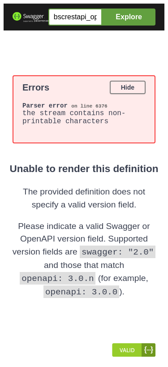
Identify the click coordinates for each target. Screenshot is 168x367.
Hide (127, 87)
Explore (129, 17)
